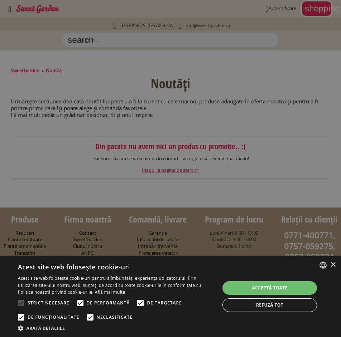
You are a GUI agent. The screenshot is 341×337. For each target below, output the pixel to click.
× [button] (333, 265)
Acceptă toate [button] (270, 288)
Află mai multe (110, 292)
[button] (116, 328)
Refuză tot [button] (269, 305)
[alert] (170, 168)
